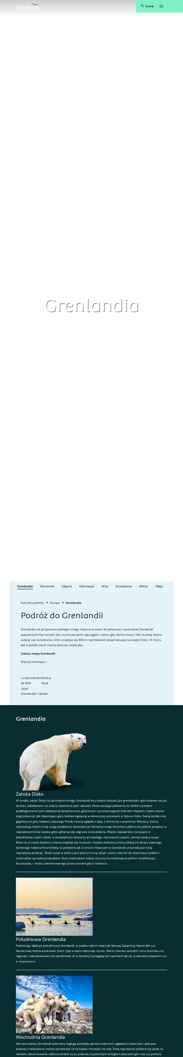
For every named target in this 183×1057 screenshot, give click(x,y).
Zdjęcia (67, 586)
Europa (54, 603)
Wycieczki (47, 586)
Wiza (104, 586)
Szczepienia (123, 586)
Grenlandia (25, 586)
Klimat (143, 586)
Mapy (159, 586)
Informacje (86, 586)
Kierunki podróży (32, 603)
